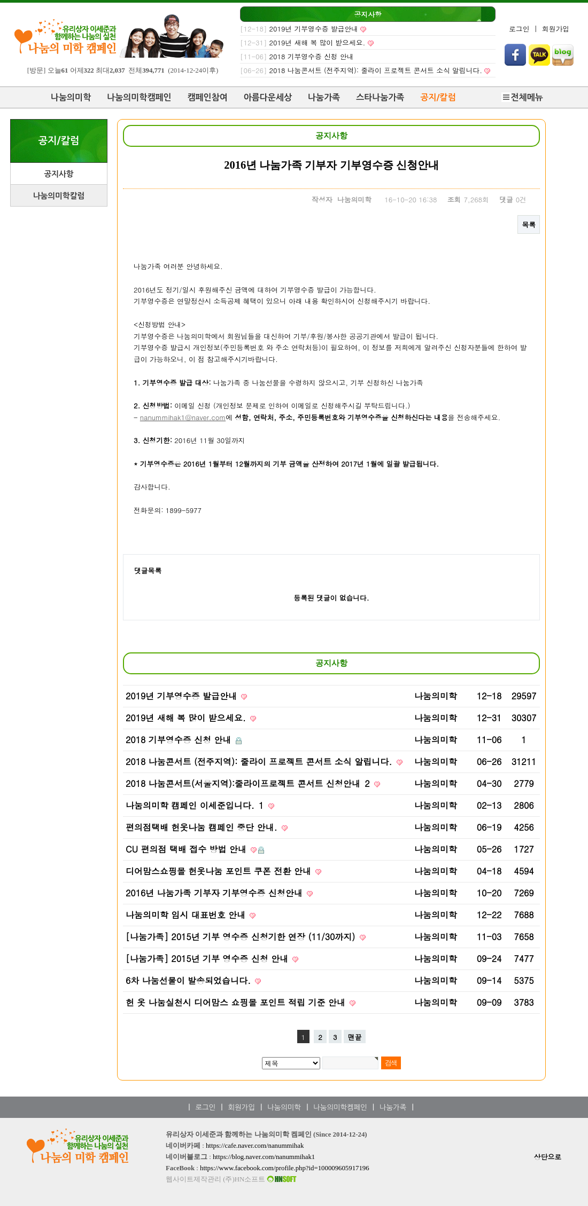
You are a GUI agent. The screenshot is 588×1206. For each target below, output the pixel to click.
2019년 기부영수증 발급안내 (313, 28)
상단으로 (547, 1157)
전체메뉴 (522, 97)
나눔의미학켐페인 (340, 1107)
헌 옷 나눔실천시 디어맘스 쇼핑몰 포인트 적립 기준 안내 (237, 1002)
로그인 (519, 28)
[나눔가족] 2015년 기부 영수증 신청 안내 (208, 958)
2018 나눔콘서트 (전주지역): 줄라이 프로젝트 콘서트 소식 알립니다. (375, 70)
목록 (529, 224)
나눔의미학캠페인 (139, 97)
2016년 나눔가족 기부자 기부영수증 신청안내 (215, 893)
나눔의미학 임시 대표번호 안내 (187, 915)
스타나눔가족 (380, 97)
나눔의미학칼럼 (58, 196)
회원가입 (555, 28)
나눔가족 (324, 97)
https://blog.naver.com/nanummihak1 (264, 1157)
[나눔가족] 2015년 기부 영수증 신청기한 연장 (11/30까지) (242, 937)
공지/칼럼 (437, 97)
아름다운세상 (268, 97)
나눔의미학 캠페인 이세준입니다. (196, 805)
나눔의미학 (71, 97)
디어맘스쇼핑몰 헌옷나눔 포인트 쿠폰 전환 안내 (220, 871)
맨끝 (355, 1037)
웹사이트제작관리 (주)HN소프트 (232, 1179)
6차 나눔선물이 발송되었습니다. (189, 980)
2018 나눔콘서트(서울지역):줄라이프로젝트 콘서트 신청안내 (249, 783)
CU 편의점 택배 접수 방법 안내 (187, 849)
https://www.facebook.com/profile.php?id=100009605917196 (284, 1168)
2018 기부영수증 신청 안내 (311, 56)
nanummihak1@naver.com (183, 417)
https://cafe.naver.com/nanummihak (255, 1145)
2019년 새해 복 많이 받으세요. (317, 42)
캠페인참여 (208, 97)
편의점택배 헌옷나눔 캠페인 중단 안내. (203, 827)
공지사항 (368, 14)
